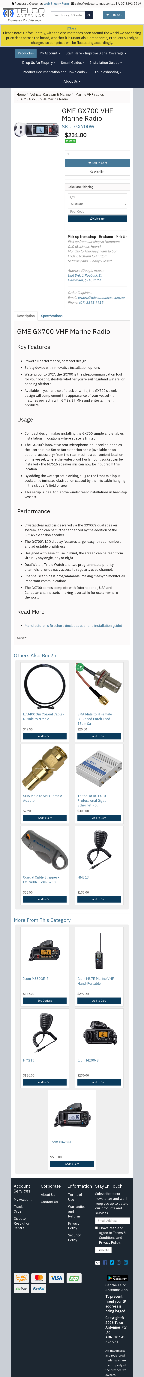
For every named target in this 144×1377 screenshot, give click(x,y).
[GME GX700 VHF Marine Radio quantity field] (97, 154)
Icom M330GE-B (36, 978)
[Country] (98, 204)
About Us (72, 81)
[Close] (72, 28)
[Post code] (98, 211)
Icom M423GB (61, 1142)
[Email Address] (112, 1220)
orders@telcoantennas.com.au (101, 297)
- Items (114, 15)
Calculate (97, 218)
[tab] (26, 316)
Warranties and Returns (77, 1211)
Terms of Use (75, 1197)
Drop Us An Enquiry (38, 62)
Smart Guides (72, 62)
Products (26, 53)
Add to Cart (97, 163)
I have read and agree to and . (110, 1235)
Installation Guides (106, 62)
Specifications (51, 316)
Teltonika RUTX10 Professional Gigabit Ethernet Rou (93, 800)
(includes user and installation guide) (93, 625)
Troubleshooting (107, 72)
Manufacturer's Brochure (44, 625)
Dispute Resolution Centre (22, 1223)
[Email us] (97, 1262)
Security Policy (74, 1237)
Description (26, 316)
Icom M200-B (88, 1060)
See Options (45, 1000)
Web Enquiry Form (56, 3)
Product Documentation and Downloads (55, 72)
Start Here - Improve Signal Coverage (96, 53)
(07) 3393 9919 (91, 302)
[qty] (98, 196)
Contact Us (49, 1202)
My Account (49, 53)
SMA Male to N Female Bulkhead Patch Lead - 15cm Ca (94, 719)
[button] (97, 172)
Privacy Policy (73, 1225)
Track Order (18, 1209)
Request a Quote (26, 3)
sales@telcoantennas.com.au (95, 3)
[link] (105, 1262)
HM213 (83, 877)
